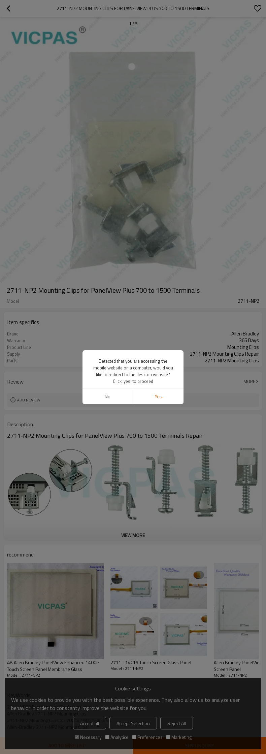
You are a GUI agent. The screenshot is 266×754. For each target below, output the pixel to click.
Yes (158, 396)
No (107, 396)
